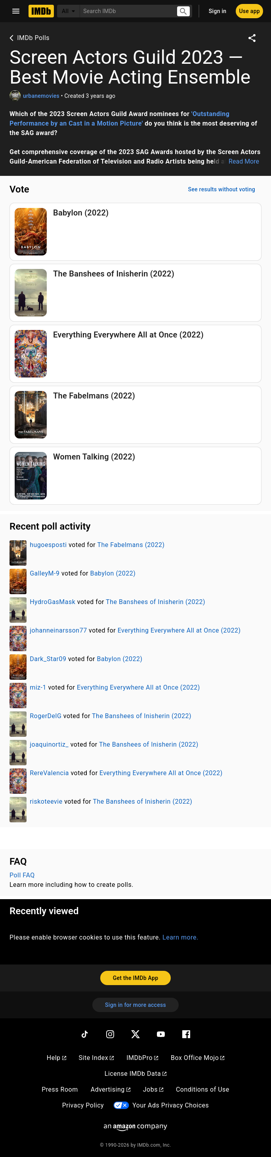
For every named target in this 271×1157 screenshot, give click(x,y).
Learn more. (180, 937)
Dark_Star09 (48, 659)
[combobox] (125, 11)
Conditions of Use (202, 1089)
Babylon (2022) (113, 573)
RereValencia (49, 773)
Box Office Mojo (197, 1058)
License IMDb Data (135, 1073)
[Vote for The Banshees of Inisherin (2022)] (135, 293)
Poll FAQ (22, 875)
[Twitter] (135, 1034)
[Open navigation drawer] (16, 11)
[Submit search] (183, 11)
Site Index (96, 1058)
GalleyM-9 (44, 573)
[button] (135, 137)
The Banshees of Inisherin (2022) (155, 602)
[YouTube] (160, 1034)
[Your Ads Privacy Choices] (121, 1105)
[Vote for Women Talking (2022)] (135, 476)
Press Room (60, 1089)
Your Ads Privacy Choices (170, 1105)
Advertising (110, 1089)
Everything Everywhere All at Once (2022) (179, 630)
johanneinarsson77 (58, 630)
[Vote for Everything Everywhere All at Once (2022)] (135, 354)
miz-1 (38, 687)
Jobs (153, 1089)
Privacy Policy (83, 1105)
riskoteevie (46, 801)
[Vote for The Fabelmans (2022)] (135, 415)
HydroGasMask (52, 602)
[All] (68, 11)
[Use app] (249, 11)
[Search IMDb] (125, 11)
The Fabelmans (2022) (130, 545)
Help (56, 1058)
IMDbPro (142, 1058)
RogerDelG (45, 716)
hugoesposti (48, 545)
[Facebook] (186, 1034)
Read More (244, 161)
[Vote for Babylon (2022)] (135, 232)
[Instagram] (110, 1034)
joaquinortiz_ (49, 744)
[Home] (41, 11)
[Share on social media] (251, 38)
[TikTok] (84, 1034)
